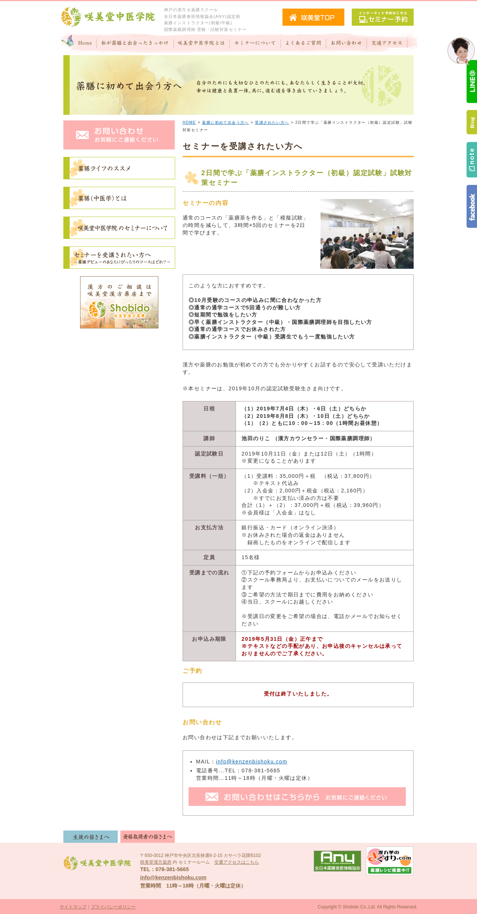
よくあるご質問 (303, 44)
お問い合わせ (346, 44)
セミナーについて (255, 44)
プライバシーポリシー (113, 907)
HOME (189, 122)
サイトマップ (73, 907)
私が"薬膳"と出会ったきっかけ (135, 44)
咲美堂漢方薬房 (155, 862)
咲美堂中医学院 (108, 17)
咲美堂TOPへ (313, 17)
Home (78, 44)
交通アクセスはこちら (236, 862)
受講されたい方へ (272, 122)
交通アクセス (392, 44)
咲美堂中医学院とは (202, 44)
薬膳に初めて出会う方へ (225, 122)
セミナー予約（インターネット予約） (383, 17)
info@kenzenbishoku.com (251, 762)
